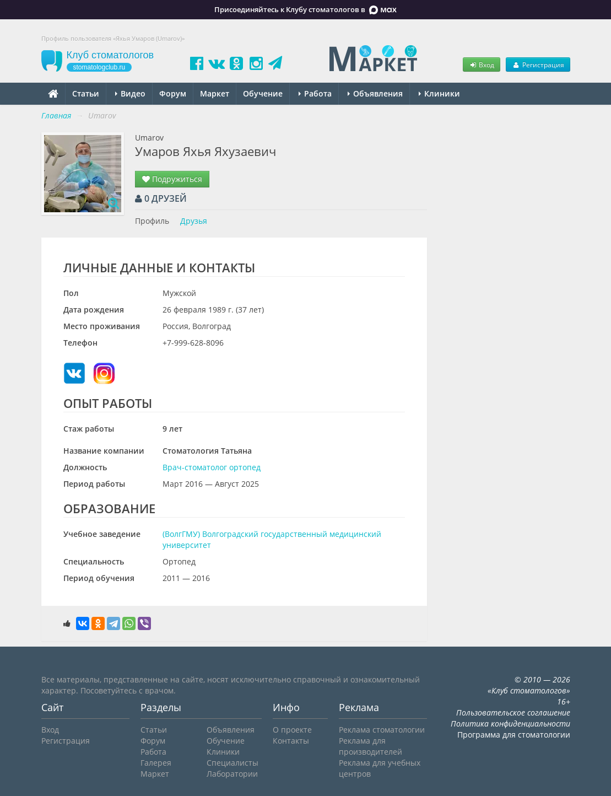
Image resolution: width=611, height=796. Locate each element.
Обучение (263, 93)
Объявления (375, 93)
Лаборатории (232, 773)
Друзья (193, 221)
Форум (172, 93)
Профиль (152, 221)
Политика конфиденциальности (510, 723)
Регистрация (538, 64)
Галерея (155, 762)
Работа (315, 93)
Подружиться (172, 179)
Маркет (214, 93)
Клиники (439, 93)
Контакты (291, 740)
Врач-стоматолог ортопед (212, 467)
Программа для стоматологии (513, 734)
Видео (130, 93)
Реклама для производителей (370, 746)
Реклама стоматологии (382, 729)
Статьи (85, 93)
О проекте (292, 729)
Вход (481, 64)
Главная (56, 115)
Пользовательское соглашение (513, 712)
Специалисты (232, 762)
